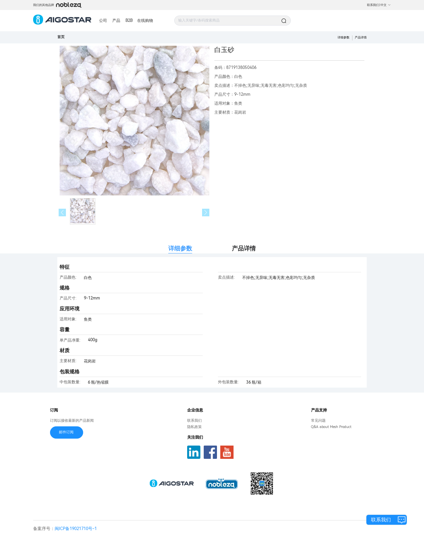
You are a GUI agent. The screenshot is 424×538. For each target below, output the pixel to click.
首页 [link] (61, 37)
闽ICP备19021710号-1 (76, 528)
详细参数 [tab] (180, 248)
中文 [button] (386, 5)
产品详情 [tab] (244, 248)
